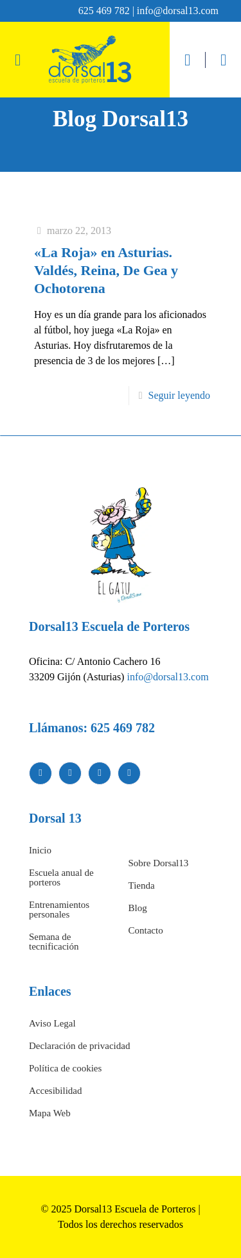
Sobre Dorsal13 (159, 863)
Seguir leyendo (179, 395)
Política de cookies (65, 1068)
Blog (138, 908)
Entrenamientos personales (59, 909)
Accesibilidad (55, 1091)
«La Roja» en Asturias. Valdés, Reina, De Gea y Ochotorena (106, 270)
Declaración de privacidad (79, 1046)
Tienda (142, 885)
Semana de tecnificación (53, 942)
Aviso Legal (52, 1023)
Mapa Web (50, 1113)
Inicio (40, 850)
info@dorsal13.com (167, 676)
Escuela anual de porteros (61, 877)
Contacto (146, 930)
